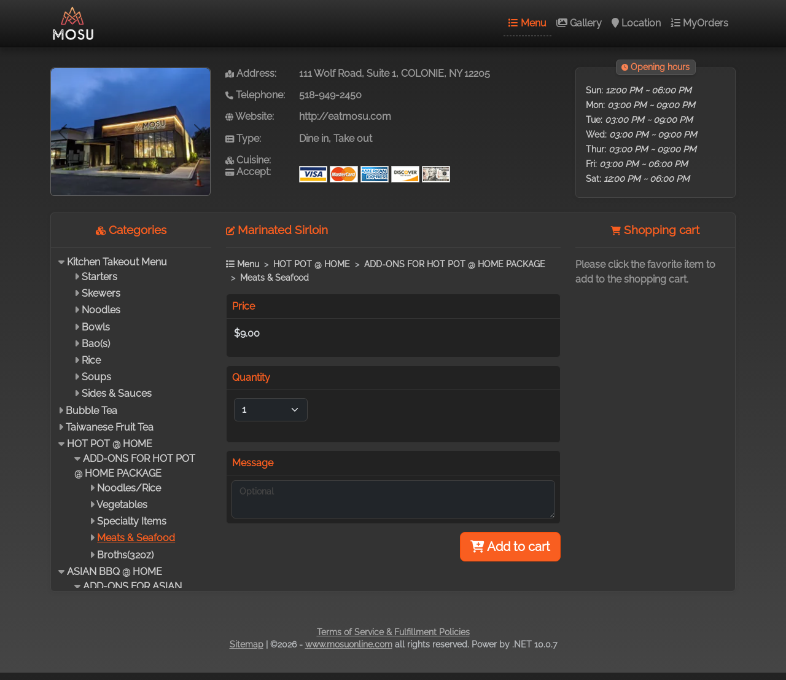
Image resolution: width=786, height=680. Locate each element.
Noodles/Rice (129, 488)
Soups (96, 377)
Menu (527, 23)
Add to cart (510, 546)
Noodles (101, 310)
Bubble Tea (91, 410)
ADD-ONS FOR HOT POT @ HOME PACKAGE (454, 264)
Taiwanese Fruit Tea (110, 427)
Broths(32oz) (125, 555)
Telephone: (255, 95)
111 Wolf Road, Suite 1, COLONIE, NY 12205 (394, 73)
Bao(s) (96, 344)
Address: (250, 73)
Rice (91, 360)
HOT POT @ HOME (109, 444)
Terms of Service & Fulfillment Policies (393, 632)
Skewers (101, 293)
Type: (243, 138)
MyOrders (699, 23)
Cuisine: (248, 160)
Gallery (579, 23)
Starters (99, 277)
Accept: (248, 172)
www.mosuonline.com (348, 644)
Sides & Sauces (117, 393)
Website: (249, 116)
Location (636, 23)
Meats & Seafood (136, 538)
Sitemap (246, 644)
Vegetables (121, 504)
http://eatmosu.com (345, 116)
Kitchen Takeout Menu (117, 262)
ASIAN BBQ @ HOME (114, 571)
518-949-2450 (330, 95)
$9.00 (247, 333)
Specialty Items (131, 521)
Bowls (96, 327)
